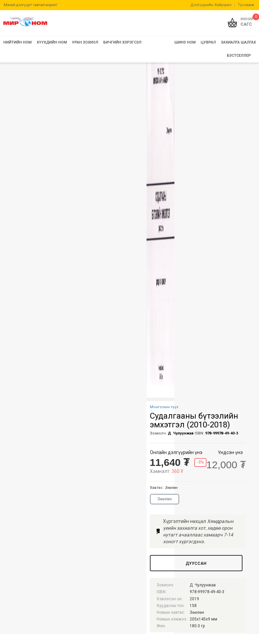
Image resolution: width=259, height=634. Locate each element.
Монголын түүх (164, 407)
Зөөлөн (164, 499)
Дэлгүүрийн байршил (210, 5)
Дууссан (196, 563)
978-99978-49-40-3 (221, 433)
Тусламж (246, 5)
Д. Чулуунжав (181, 433)
